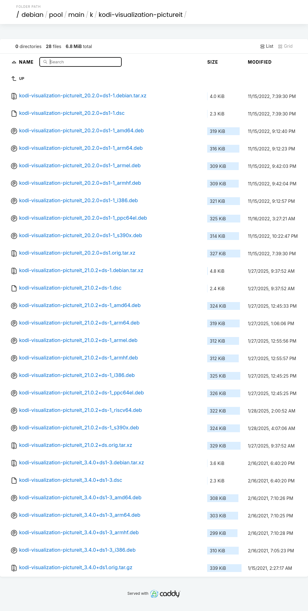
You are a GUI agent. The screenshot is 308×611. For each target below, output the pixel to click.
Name (27, 61)
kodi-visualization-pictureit (141, 14)
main (76, 14)
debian (33, 14)
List (266, 46)
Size (212, 62)
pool (56, 14)
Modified (260, 62)
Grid (285, 46)
